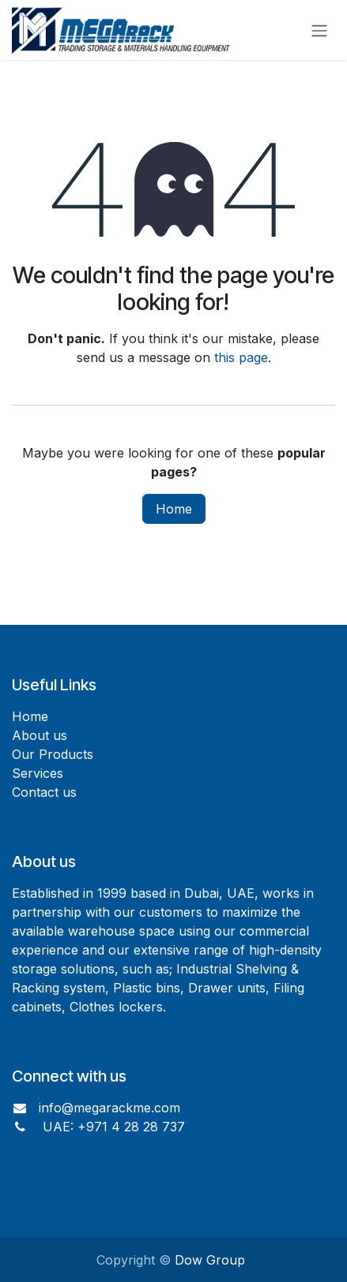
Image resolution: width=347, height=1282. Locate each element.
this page (241, 357)
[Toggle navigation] (319, 30)
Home (174, 509)
